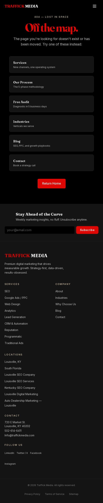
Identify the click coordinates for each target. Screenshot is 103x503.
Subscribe (87, 230)
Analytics (10, 310)
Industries (61, 297)
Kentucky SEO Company (20, 387)
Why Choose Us (65, 304)
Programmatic (13, 336)
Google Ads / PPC (16, 297)
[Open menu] (94, 6)
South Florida (13, 368)
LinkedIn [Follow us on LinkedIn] (9, 453)
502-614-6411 (13, 430)
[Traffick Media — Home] (21, 6)
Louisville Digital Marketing (21, 394)
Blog (58, 310)
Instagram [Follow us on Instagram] (10, 463)
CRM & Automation (16, 323)
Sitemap (73, 494)
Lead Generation (15, 317)
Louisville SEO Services (19, 381)
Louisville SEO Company (20, 374)
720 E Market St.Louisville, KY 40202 (17, 424)
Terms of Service (54, 494)
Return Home (51, 183)
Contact (60, 317)
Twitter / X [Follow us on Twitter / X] (22, 453)
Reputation (11, 330)
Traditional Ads (14, 343)
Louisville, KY (13, 361)
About (59, 291)
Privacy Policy (32, 494)
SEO (7, 291)
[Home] (26, 256)
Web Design (12, 304)
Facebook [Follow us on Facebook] (36, 453)
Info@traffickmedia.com (19, 435)
